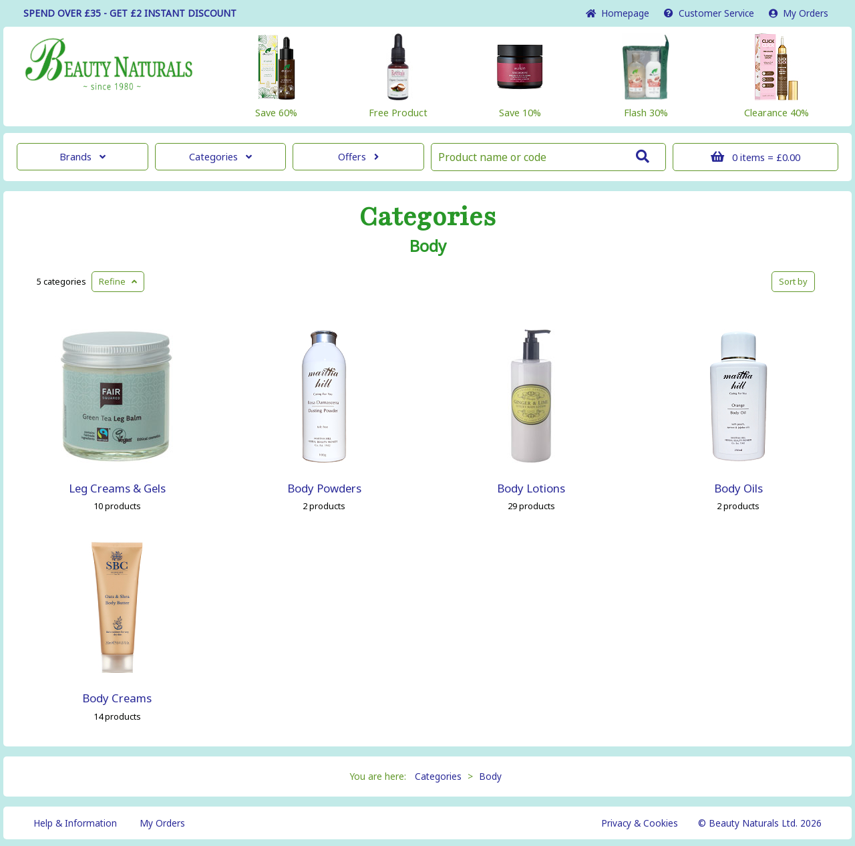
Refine (118, 281)
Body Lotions (531, 488)
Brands (82, 156)
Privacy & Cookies (639, 823)
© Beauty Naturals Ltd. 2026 (760, 823)
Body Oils (738, 488)
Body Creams (117, 698)
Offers (358, 156)
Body (427, 246)
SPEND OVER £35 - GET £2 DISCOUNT (129, 13)
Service (709, 13)
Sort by (793, 281)
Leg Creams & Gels (117, 488)
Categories (220, 156)
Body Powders (324, 488)
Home (617, 13)
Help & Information (75, 823)
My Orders (798, 13)
